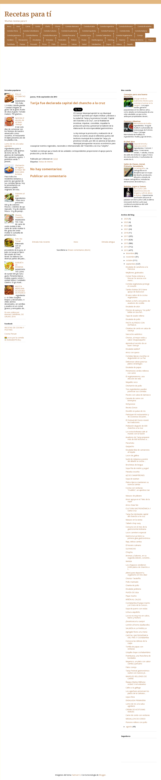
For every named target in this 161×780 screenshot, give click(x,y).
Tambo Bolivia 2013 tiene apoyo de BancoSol (136, 290)
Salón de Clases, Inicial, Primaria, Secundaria (134, 165)
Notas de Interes (136, 40)
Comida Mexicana (50, 35)
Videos (119, 44)
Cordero (10, 40)
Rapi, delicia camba (134, 541)
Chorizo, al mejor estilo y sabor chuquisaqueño (136, 338)
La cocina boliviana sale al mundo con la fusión (136, 432)
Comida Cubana (50, 31)
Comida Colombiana (31, 31)
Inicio (76, 242)
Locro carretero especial (136, 532)
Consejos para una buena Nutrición (135, 95)
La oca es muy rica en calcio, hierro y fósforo (138, 616)
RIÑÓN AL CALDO (133, 599)
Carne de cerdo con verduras (138, 715)
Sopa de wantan (132, 479)
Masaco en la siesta (134, 520)
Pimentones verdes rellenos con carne (137, 372)
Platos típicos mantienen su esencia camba (137, 483)
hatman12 (76, 775)
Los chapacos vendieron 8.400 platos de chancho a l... (137, 567)
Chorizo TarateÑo (19, 216)
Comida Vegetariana (124, 35)
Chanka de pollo (132, 585)
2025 (126, 218)
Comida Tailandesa (103, 35)
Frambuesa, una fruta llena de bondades (138, 657)
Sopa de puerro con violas (136, 608)
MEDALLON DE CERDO (135, 719)
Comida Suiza (85, 35)
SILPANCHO (131, 548)
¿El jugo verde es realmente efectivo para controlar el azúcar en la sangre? (143, 101)
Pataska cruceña (132, 471)
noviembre (130, 257)
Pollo (54, 44)
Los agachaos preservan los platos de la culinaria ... (137, 692)
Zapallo (130, 44)
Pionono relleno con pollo (136, 722)
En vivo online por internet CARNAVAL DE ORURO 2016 (14, 314)
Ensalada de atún (133, 306)
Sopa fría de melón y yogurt (137, 468)
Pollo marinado (132, 582)
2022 (126, 225)
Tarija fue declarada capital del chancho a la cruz (137, 515)
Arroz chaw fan (132, 505)
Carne (27, 26)
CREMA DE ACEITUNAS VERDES (135, 710)
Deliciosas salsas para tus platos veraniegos (136, 362)
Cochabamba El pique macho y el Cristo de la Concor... (138, 604)
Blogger (102, 775)
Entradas (49, 40)
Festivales (62, 40)
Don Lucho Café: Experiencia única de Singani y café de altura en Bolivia (143, 191)
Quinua (63, 44)
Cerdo (37, 26)
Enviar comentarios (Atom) (79, 250)
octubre (129, 260)
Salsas (74, 44)
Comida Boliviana (125, 26)
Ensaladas (37, 40)
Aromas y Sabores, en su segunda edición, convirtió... (138, 556)
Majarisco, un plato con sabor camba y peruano (138, 662)
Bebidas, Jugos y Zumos (135, 186)
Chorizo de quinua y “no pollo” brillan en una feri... (138, 311)
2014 (126, 247)
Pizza (44, 44)
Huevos (122, 40)
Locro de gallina (132, 455)
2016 (126, 239)
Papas (151, 40)
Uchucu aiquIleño (133, 612)
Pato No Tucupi (18, 240)
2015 (126, 243)
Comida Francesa (107, 31)
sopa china (130, 697)
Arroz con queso (132, 352)
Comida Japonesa (14, 35)
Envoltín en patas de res (136, 411)
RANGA (129, 561)
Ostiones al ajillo (20, 194)
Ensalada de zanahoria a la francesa (137, 268)
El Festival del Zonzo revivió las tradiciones (137, 421)
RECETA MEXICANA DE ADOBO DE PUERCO (20, 289)
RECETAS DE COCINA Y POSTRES (14, 328)
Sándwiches (96, 44)
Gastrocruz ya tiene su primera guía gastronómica (138, 537)
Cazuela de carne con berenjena (135, 399)
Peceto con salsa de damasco (138, 395)
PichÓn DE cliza (132, 592)
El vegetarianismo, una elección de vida (135, 377)
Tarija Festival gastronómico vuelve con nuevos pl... (137, 671)
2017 (126, 236)
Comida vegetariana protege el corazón (137, 285)
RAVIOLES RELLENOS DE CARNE (136, 677)
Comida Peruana (68, 35)
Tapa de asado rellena (135, 316)
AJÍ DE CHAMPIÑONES (135, 475)
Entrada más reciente (41, 242)
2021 (126, 229)
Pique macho (131, 596)
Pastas (22, 44)
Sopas (108, 44)
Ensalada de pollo (133, 319)
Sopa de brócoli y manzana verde (140, 145)
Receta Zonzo (131, 407)
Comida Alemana (72, 26)
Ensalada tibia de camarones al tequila (138, 451)
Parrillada (11, 44)
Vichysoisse (130, 404)
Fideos (73, 40)
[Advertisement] (80, 68)
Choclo (57, 26)
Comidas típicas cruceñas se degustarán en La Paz (137, 357)
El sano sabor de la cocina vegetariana (136, 296)
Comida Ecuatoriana (69, 31)
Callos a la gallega (133, 687)
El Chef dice (129, 141)
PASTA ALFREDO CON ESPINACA (135, 323)
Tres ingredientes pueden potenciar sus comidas (136, 390)
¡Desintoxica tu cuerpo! (135, 621)
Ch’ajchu (129, 552)
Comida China (12, 31)
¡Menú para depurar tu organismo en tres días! (136, 574)
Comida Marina (32, 35)
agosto (129, 726)
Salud (84, 44)
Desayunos (23, 40)
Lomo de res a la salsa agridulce (13, 145)
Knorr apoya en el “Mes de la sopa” (138, 500)
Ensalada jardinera (133, 589)
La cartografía (139, 168)
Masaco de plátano (134, 496)
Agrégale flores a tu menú (136, 632)
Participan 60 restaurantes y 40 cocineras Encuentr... (137, 415)
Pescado (33, 44)
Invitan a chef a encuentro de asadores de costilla (138, 302)
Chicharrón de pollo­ (134, 385)
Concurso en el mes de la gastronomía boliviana (136, 528)
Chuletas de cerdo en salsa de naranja (138, 329)
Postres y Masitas (132, 121)
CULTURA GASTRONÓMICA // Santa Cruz (138, 509)
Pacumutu (130, 443)
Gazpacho (130, 446)
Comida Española (89, 31)
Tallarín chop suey (133, 523)
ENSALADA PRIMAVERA (136, 700)
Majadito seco (132, 382)
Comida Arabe (89, 26)
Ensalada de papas (133, 367)
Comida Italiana (141, 31)
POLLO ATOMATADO (20, 96)
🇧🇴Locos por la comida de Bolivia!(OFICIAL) (14, 338)
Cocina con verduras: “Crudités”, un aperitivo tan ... (138, 490)
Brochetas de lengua (134, 465)
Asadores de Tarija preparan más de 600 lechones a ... (137, 438)
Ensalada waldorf (133, 349)
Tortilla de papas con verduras (134, 647)
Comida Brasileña (144, 26)
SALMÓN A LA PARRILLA (136, 628)
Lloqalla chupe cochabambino (138, 652)
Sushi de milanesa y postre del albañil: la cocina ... (137, 460)
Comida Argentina (107, 26)
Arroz (9, 26)
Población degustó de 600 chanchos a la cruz (136, 427)
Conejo (140, 35)
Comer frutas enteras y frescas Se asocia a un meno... (136, 278)
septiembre (131, 264)
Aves (18, 26)
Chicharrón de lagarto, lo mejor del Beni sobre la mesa (20, 169)
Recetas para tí (27, 14)
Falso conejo (131, 667)
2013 (126, 250)
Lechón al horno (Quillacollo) (138, 625)
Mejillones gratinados (135, 272)
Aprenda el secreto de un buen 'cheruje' (19, 121)
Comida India (125, 31)
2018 (126, 233)
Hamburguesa (97, 40)
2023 (126, 222)
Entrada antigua (108, 242)
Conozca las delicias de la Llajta (136, 642)
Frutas (84, 40)
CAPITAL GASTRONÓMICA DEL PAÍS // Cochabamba (137, 636)
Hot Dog (111, 40)
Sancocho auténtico (134, 334)
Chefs (47, 26)
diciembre (130, 253)
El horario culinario (133, 545)
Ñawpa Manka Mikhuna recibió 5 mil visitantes (136, 683)
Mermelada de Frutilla (142, 123)
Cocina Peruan (10, 334)
